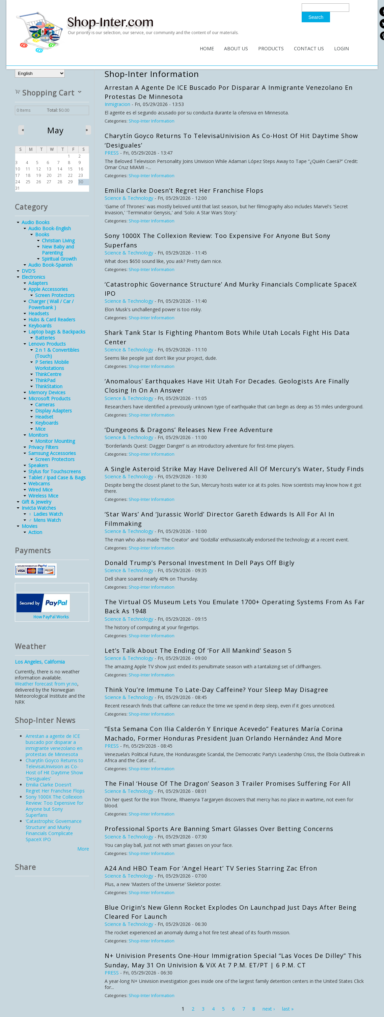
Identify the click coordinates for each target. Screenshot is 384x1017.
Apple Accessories (48, 289)
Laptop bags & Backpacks (56, 331)
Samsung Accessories (52, 453)
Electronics (33, 277)
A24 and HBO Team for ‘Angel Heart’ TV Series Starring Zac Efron (211, 868)
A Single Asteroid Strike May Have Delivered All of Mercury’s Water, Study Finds (234, 469)
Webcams (39, 483)
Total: (52, 110)
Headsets (38, 313)
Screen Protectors (55, 295)
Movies (29, 526)
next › (269, 1009)
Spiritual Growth (59, 259)
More (83, 849)
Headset (44, 416)
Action (35, 532)
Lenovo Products (47, 344)
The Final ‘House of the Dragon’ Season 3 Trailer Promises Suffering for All (228, 783)
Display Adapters (53, 410)
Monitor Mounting (55, 441)
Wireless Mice (43, 495)
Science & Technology (129, 198)
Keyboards (40, 325)
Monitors (38, 435)
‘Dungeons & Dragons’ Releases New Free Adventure (189, 430)
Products (271, 48)
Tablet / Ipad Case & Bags (57, 477)
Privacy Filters (43, 447)
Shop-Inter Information (151, 121)
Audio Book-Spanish (50, 265)
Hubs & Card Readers (51, 319)
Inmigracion (117, 104)
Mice (40, 429)
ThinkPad (45, 380)
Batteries (45, 337)
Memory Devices (46, 392)
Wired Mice (40, 489)
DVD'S (28, 271)
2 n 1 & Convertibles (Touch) (57, 353)
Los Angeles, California (40, 662)
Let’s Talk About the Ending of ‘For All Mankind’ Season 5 (198, 650)
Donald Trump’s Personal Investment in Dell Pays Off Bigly (200, 563)
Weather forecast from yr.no (46, 683)
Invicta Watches (39, 508)
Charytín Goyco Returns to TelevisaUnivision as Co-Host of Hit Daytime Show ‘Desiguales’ (54, 769)
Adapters (38, 283)
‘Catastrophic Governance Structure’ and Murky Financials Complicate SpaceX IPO (54, 830)
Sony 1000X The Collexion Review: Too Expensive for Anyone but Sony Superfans (54, 806)
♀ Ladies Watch (45, 514)
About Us (236, 48)
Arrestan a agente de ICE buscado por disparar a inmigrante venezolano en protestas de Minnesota (54, 745)
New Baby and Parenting (58, 249)
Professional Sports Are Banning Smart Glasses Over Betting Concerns (219, 829)
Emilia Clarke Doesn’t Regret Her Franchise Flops (184, 190)
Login (341, 48)
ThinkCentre (48, 374)
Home (207, 48)
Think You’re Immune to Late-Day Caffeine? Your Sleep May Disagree (216, 690)
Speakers (38, 465)
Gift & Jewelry (36, 502)
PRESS (112, 153)
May (55, 130)
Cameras (45, 404)
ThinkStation (48, 386)
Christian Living (58, 240)
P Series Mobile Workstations (52, 365)
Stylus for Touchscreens (54, 471)
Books (42, 234)
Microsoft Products (49, 398)
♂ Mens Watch (44, 520)
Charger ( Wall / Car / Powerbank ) (51, 304)
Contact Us (309, 48)
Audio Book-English (49, 228)
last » (288, 1009)
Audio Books (36, 222)
